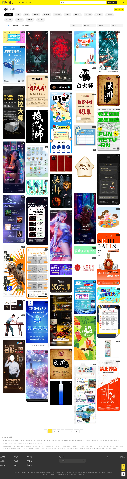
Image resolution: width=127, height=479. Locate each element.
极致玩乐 (88, 440)
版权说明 (2, 465)
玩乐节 (33, 440)
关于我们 (2, 457)
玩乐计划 (43, 440)
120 (76, 431)
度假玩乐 (22, 440)
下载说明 (16, 457)
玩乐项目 (49, 440)
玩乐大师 (5, 440)
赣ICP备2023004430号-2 (50, 474)
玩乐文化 (35, 443)
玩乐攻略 (60, 440)
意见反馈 (29, 465)
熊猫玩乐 (110, 440)
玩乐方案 (94, 440)
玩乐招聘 (99, 440)
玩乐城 (20, 443)
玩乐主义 (82, 440)
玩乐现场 (5, 443)
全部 (7, 25)
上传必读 (29, 457)
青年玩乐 (71, 440)
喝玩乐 (15, 443)
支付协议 (29, 461)
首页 (18, 2)
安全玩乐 (10, 443)
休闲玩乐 (40, 443)
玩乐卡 (24, 443)
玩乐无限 (105, 440)
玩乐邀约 (77, 440)
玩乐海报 (54, 440)
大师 (12, 440)
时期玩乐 (38, 440)
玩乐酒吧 (66, 440)
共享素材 (15, 25)
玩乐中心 (116, 440)
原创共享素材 (25, 25)
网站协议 (16, 461)
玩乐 (9, 440)
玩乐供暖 (29, 443)
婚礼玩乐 (17, 440)
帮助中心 (16, 465)
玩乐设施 (28, 440)
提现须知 (2, 461)
